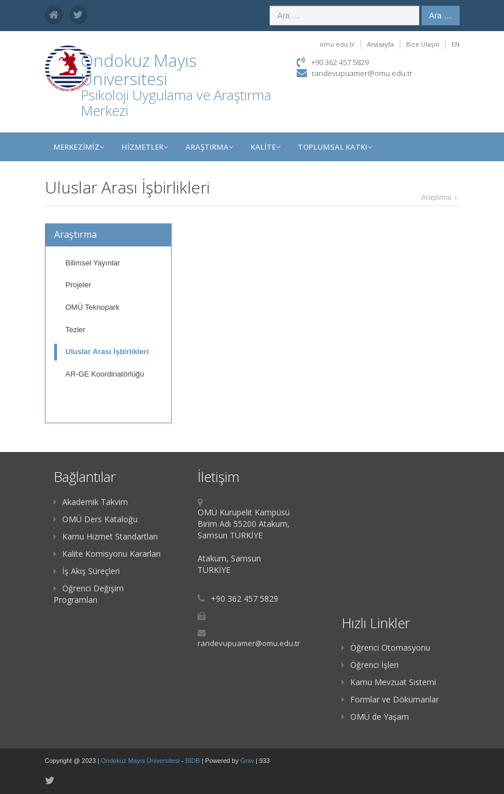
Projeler (79, 284)
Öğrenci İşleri (370, 664)
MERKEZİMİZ (79, 147)
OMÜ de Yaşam (375, 716)
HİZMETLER (145, 147)
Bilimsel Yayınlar (93, 263)
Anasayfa (380, 44)
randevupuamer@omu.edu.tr (362, 73)
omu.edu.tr (337, 44)
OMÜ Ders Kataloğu (96, 519)
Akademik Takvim (91, 501)
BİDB (193, 760)
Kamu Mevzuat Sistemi (389, 682)
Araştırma (209, 147)
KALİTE (266, 147)
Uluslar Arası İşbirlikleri (107, 351)
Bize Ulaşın (422, 44)
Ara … (440, 15)
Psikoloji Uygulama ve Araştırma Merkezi (176, 102)
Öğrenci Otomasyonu (386, 647)
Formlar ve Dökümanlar (390, 699)
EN (456, 44)
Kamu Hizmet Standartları (106, 536)
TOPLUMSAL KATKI (335, 147)
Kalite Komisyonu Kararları (107, 553)
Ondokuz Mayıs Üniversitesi (141, 760)
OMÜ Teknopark (93, 307)
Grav (247, 760)
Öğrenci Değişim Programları (89, 594)
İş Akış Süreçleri (87, 570)
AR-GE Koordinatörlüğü (105, 374)
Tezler (76, 329)
